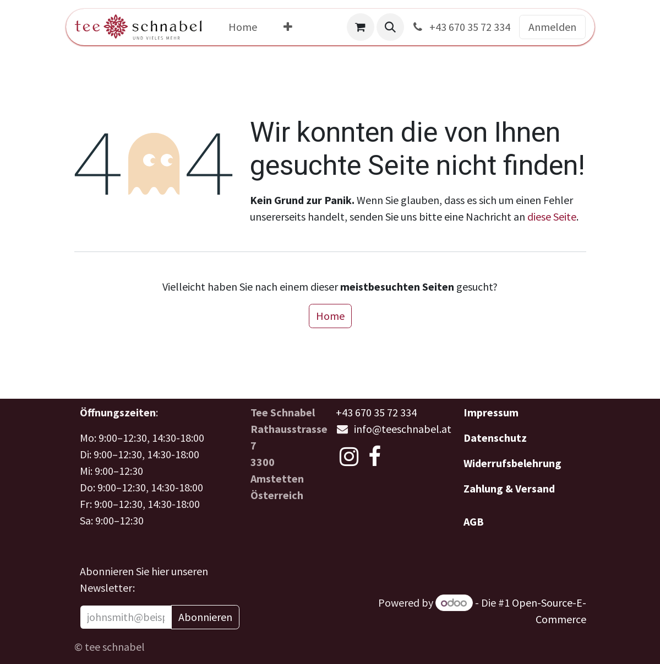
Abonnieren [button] (205, 617)
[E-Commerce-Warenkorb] (360, 27)
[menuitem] (242, 27)
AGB (473, 521)
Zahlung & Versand (509, 488)
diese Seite (551, 216)
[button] (390, 27)
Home (330, 316)
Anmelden (552, 27)
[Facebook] (374, 456)
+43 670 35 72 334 (460, 27)
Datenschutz (495, 438)
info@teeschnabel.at (402, 429)
